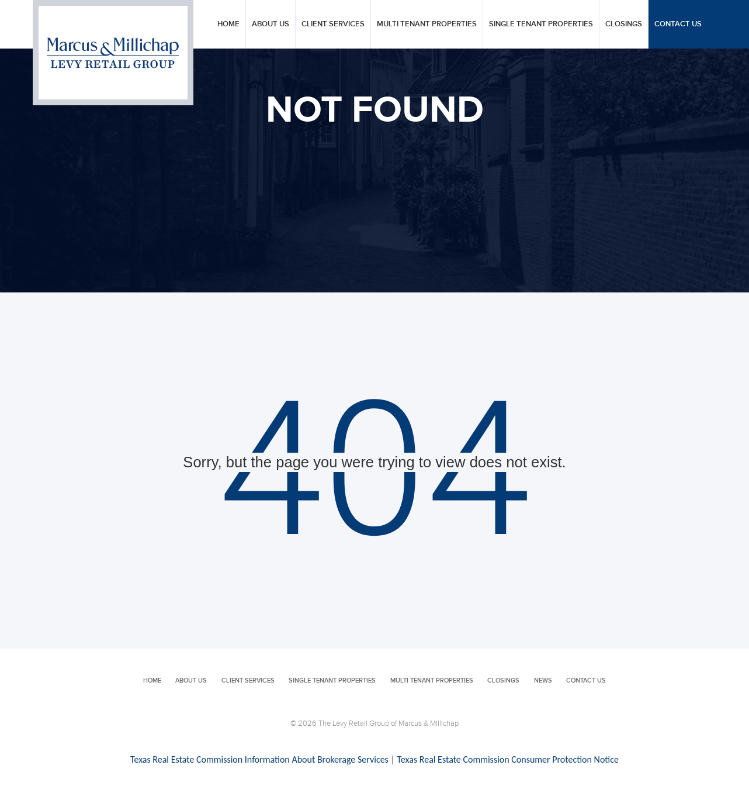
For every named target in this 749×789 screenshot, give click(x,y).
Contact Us (678, 24)
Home (228, 24)
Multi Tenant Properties (427, 24)
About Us (270, 24)
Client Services (333, 24)
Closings (623, 24)
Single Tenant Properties (541, 24)
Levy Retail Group (113, 52)
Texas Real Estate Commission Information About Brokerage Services (259, 759)
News (543, 680)
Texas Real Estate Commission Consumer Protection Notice (507, 759)
